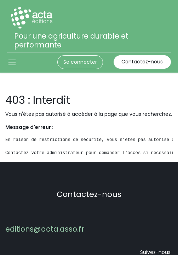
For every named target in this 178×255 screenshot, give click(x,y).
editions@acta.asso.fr (44, 229)
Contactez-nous (142, 61)
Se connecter (80, 62)
